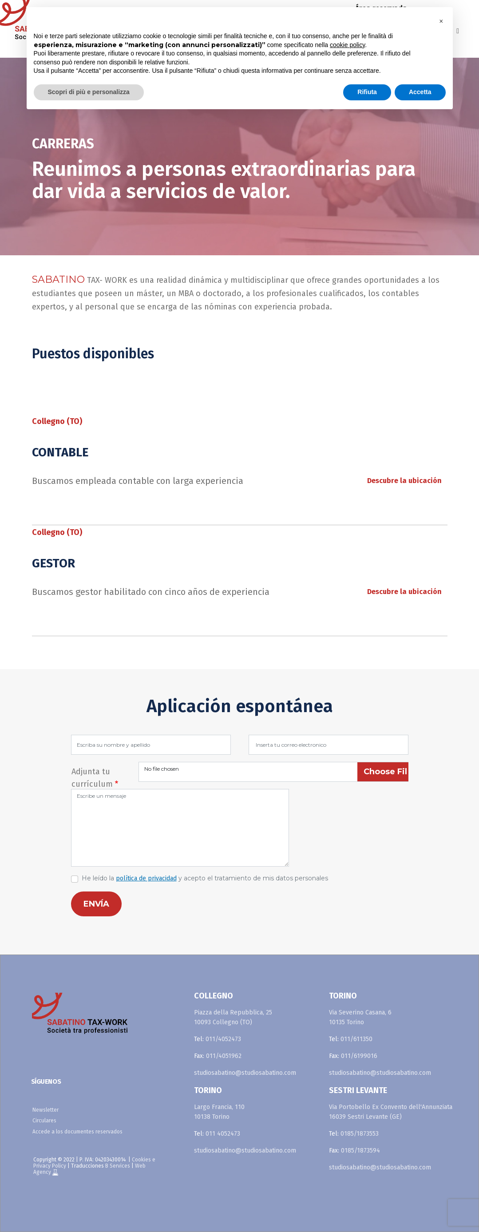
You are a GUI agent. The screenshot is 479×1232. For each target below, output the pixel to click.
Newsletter (45, 1110)
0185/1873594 (360, 1150)
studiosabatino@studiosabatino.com (245, 1073)
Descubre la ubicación (404, 480)
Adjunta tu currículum (92, 773)
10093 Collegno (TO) (223, 1022)
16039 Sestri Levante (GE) (365, 1117)
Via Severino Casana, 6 (360, 1012)
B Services (117, 1166)
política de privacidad (146, 878)
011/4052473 (223, 1039)
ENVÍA (96, 904)
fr (468, 8)
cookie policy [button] (347, 44)
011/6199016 (359, 1056)
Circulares (44, 1120)
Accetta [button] (420, 91)
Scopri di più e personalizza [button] (89, 91)
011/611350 (356, 1039)
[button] (441, 21)
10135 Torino (346, 1022)
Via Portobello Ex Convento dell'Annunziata (390, 1107)
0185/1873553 (359, 1133)
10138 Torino (212, 1117)
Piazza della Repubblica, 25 (233, 1012)
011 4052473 (223, 1133)
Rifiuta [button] (367, 91)
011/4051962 (223, 1056)
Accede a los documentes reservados (77, 1132)
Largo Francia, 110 (219, 1107)
